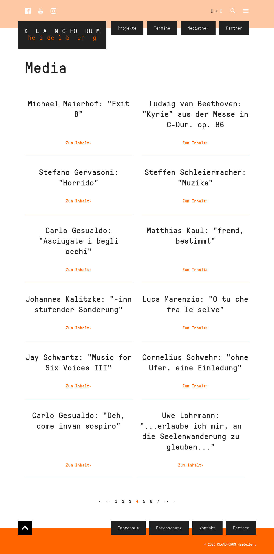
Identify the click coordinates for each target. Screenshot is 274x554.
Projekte (127, 28)
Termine (162, 28)
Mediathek (198, 28)
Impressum (128, 527)
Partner (234, 28)
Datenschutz (169, 527)
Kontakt (207, 527)
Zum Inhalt (78, 142)
